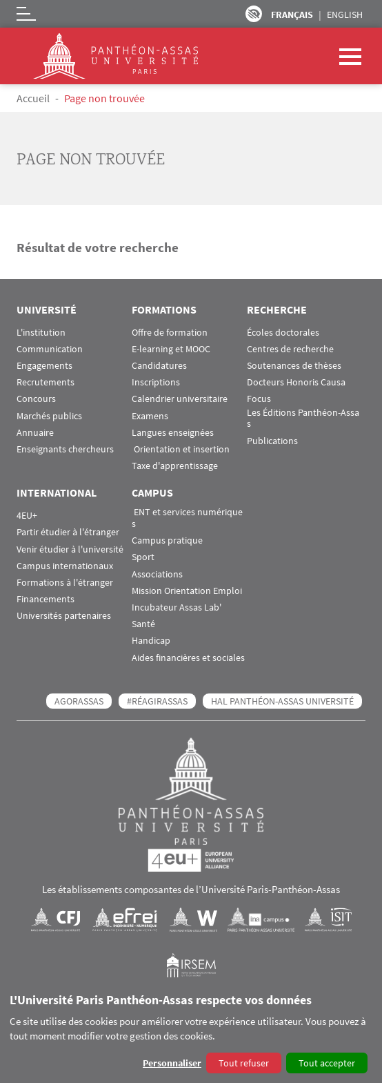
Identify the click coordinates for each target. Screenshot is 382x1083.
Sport (143, 557)
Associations (157, 574)
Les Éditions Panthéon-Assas (303, 418)
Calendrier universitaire (180, 399)
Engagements (44, 366)
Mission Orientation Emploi (187, 591)
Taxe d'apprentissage (175, 466)
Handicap (151, 640)
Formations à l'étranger (65, 582)
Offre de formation (170, 332)
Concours (36, 399)
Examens (150, 416)
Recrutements (45, 382)
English (345, 14)
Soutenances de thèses (294, 366)
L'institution (41, 332)
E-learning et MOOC (171, 349)
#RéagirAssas (157, 701)
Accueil (33, 98)
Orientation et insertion (181, 449)
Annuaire (35, 433)
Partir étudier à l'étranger (68, 532)
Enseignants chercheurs (65, 449)
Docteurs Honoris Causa (296, 382)
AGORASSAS (78, 701)
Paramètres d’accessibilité (253, 14)
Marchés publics (49, 416)
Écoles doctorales (283, 332)
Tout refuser (244, 1063)
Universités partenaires (64, 616)
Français (292, 14)
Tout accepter (327, 1063)
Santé (143, 624)
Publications (272, 441)
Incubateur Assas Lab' (176, 607)
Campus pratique (167, 540)
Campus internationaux (65, 566)
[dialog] (191, 1034)
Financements (45, 599)
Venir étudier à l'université (70, 549)
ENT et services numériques (187, 518)
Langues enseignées (173, 433)
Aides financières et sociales (188, 658)
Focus (259, 399)
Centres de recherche (290, 349)
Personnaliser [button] (172, 1063)
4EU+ (27, 515)
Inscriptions (156, 382)
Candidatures (159, 366)
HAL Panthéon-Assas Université (282, 701)
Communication (50, 349)
